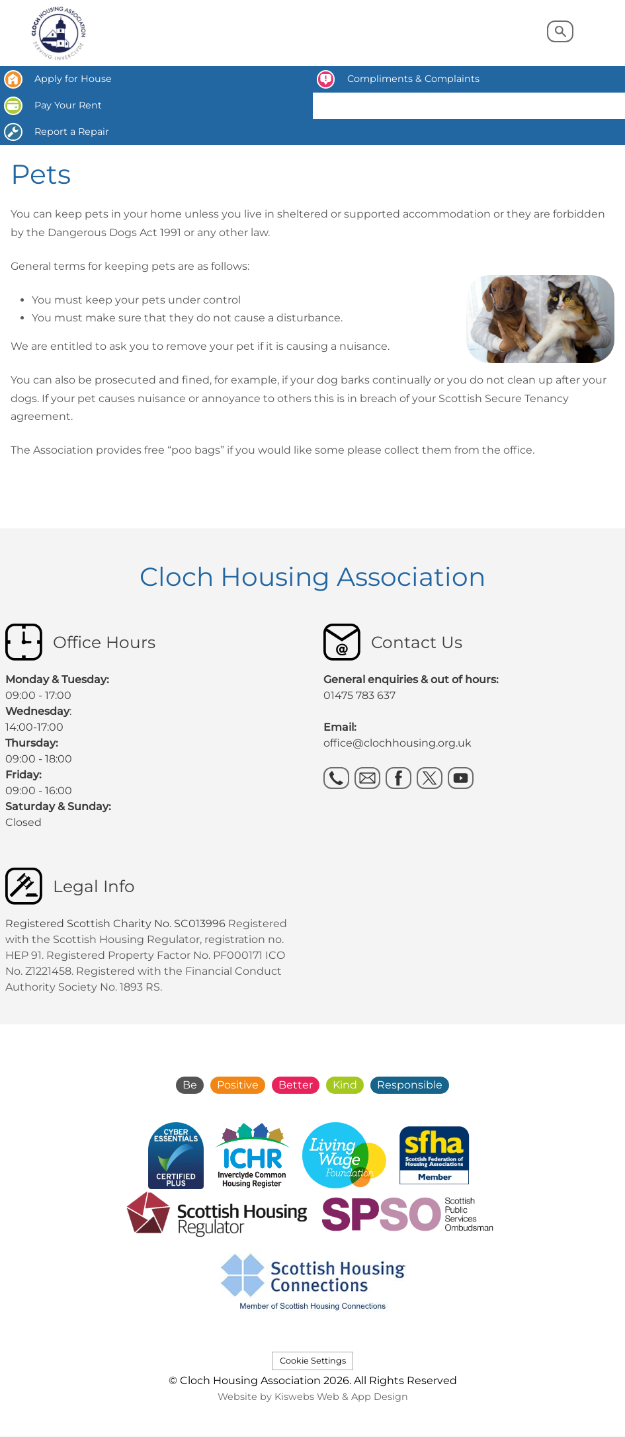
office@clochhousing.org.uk (397, 743)
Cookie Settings (313, 1361)
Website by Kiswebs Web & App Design (313, 1397)
